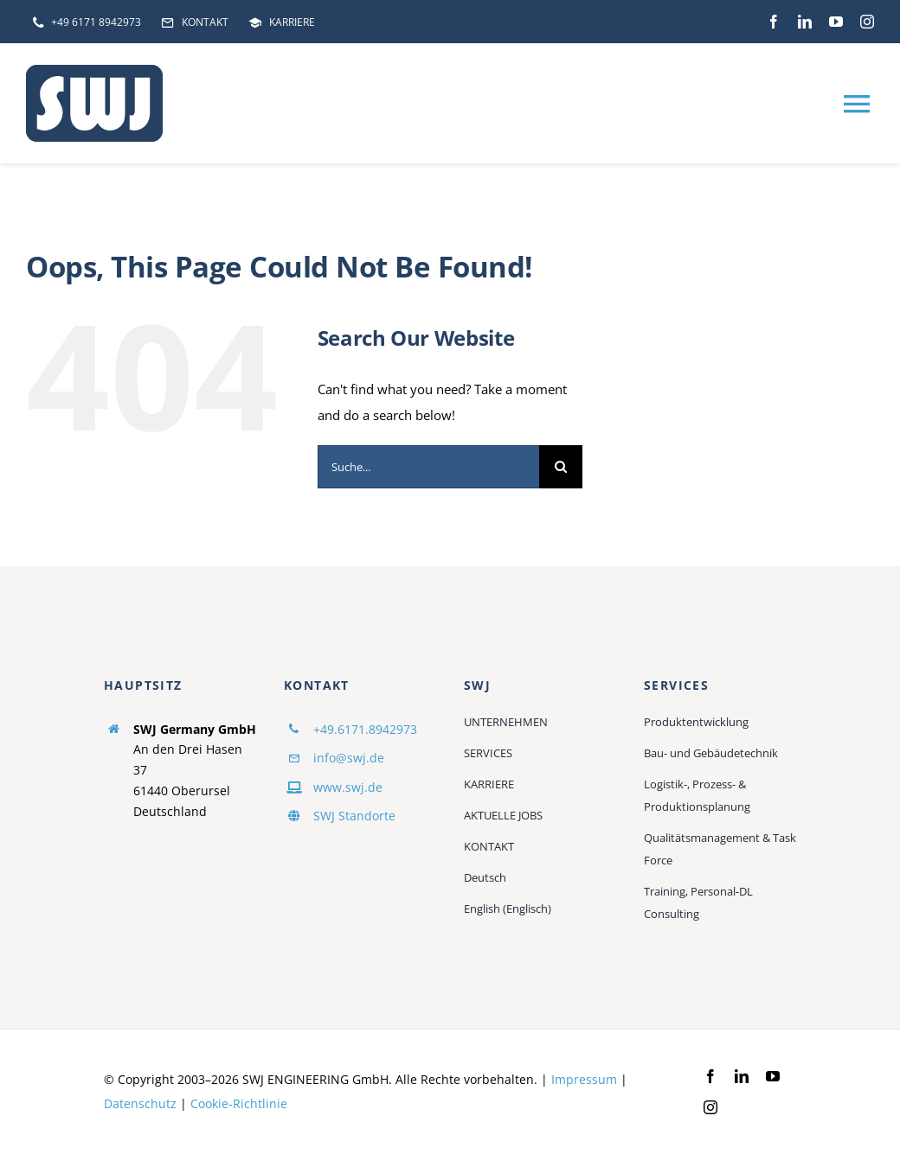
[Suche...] (429, 466)
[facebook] (774, 22)
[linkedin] (805, 22)
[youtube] (836, 22)
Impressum (584, 1079)
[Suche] (560, 466)
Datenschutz (140, 1103)
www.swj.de (347, 787)
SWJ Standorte (354, 815)
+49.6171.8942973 (365, 729)
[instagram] (867, 22)
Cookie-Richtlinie (238, 1103)
